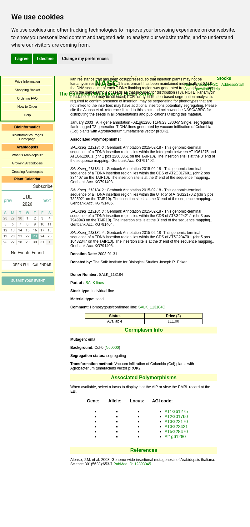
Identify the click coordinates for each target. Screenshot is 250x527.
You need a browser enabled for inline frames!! (224, 87)
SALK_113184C (151, 307)
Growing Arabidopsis (27, 163)
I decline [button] (45, 58)
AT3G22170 (176, 421)
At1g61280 (175, 436)
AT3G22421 (176, 426)
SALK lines (95, 283)
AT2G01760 (176, 416)
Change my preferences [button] (85, 58)
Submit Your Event (28, 281)
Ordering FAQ (27, 98)
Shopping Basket (27, 90)
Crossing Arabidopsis (27, 171)
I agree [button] (21, 58)
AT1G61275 (176, 411)
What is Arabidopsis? (27, 155)
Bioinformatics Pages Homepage (27, 137)
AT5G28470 (176, 431)
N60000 (112, 347)
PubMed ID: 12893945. (132, 464)
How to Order (27, 106)
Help (27, 115)
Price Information (27, 81)
